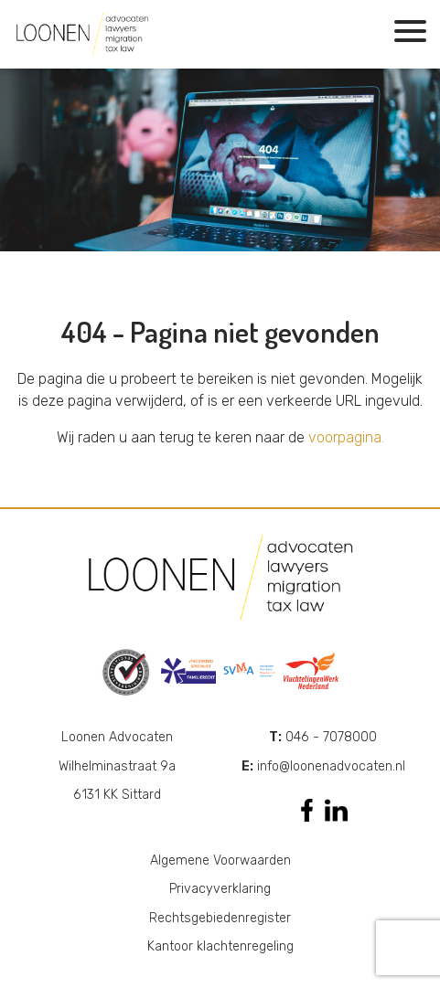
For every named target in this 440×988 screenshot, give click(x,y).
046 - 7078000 (323, 737)
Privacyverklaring (220, 889)
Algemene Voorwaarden (220, 860)
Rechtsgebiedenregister (220, 918)
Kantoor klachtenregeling (220, 946)
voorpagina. (346, 437)
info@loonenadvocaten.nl (323, 766)
